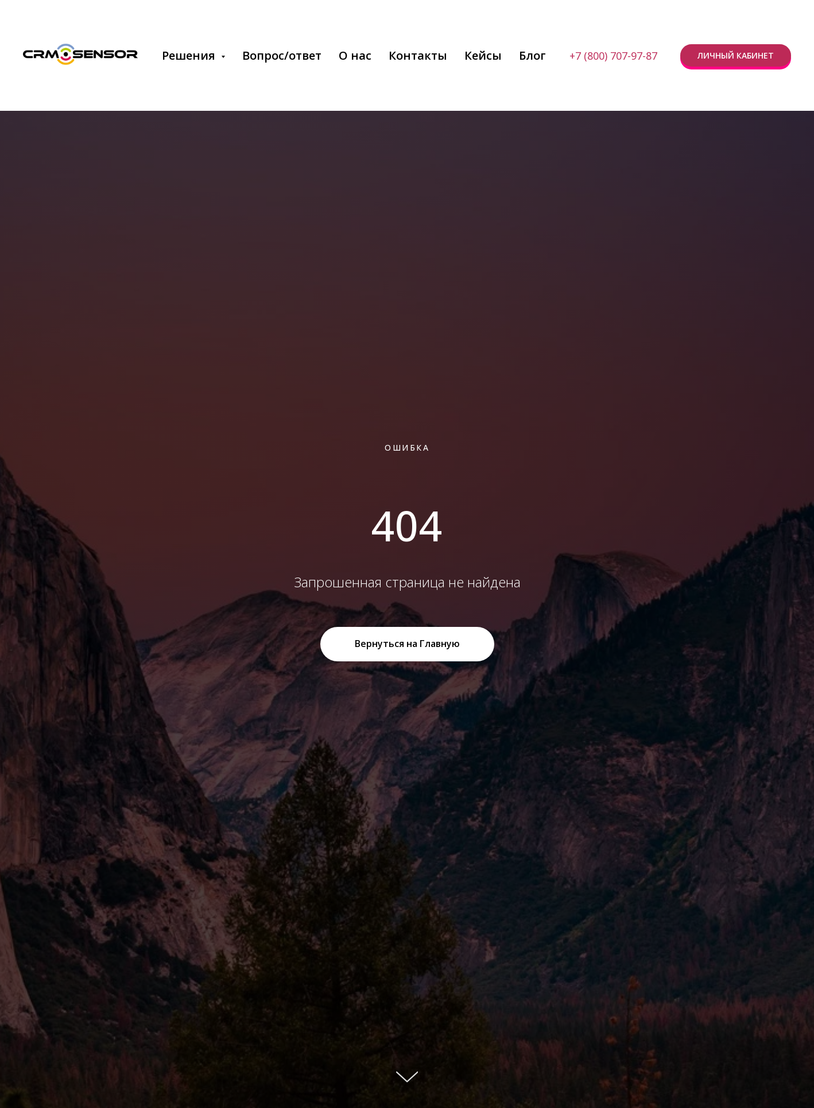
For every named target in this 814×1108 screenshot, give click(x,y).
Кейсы (483, 55)
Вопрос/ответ (281, 55)
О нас (355, 55)
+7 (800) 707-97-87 (613, 56)
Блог (532, 55)
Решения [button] (190, 55)
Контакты (418, 55)
